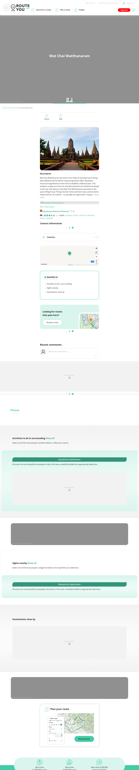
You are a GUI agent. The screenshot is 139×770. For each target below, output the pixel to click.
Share (46, 117)
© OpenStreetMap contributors (90, 264)
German (90, 215)
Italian (42, 218)
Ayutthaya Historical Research (13, 102)
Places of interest (7, 108)
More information (47, 207)
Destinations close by (54, 291)
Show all (50, 437)
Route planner (84, 738)
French (83, 215)
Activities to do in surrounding (58, 283)
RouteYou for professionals (109, 3)
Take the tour (90, 3)
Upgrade (124, 10)
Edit (60, 117)
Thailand (15, 108)
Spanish (49, 218)
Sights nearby (51, 287)
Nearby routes (52, 321)
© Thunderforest (77, 264)
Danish (69, 215)
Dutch (76, 215)
